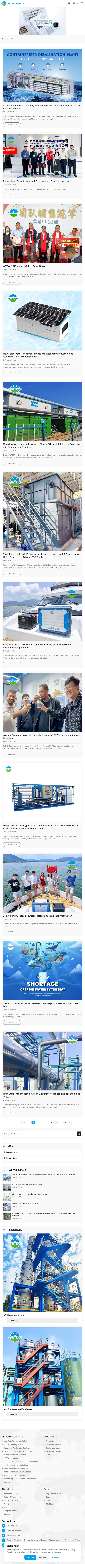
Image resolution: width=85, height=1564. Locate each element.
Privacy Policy (56, 1557)
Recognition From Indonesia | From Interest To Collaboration (36, 181)
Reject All (42, 1557)
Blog (12, 39)
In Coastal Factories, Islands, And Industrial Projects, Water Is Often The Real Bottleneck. (42, 107)
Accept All (30, 1557)
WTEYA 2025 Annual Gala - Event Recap (24, 266)
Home (6, 39)
